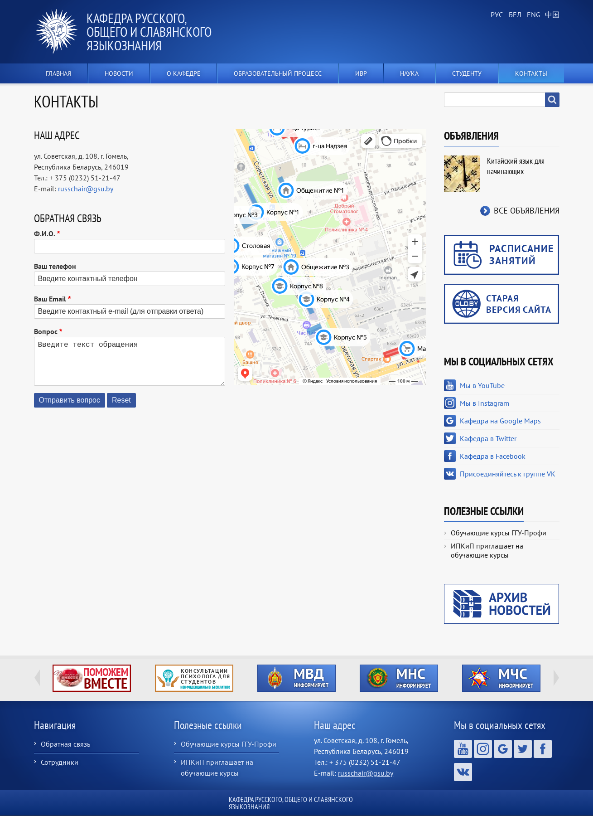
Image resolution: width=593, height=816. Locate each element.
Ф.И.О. (44, 233)
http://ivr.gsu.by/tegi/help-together (92, 678)
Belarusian (514, 15)
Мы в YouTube (482, 385)
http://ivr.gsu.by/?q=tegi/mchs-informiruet (501, 678)
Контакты (531, 73)
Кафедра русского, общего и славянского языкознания (149, 31)
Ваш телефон (55, 266)
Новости (119, 73)
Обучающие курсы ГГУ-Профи (498, 532)
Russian (496, 15)
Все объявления (526, 210)
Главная (58, 73)
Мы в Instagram (484, 403)
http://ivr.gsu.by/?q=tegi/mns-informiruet (399, 678)
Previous (37, 677)
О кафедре (184, 73)
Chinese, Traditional (550, 15)
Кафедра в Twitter (488, 438)
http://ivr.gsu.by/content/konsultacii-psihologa (194, 678)
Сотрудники (59, 762)
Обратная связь (65, 743)
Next (556, 677)
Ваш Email (50, 298)
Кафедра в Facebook (493, 456)
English (532, 15)
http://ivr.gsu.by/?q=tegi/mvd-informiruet (296, 678)
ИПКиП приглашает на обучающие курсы (487, 550)
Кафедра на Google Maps (500, 420)
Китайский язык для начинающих (516, 165)
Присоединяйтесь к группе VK (507, 473)
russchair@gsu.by (85, 188)
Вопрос (46, 331)
